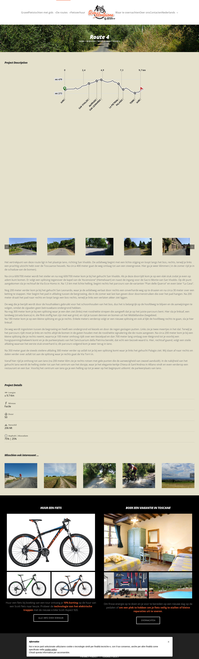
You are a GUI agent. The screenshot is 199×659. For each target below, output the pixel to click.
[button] (168, 641)
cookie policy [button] (51, 649)
